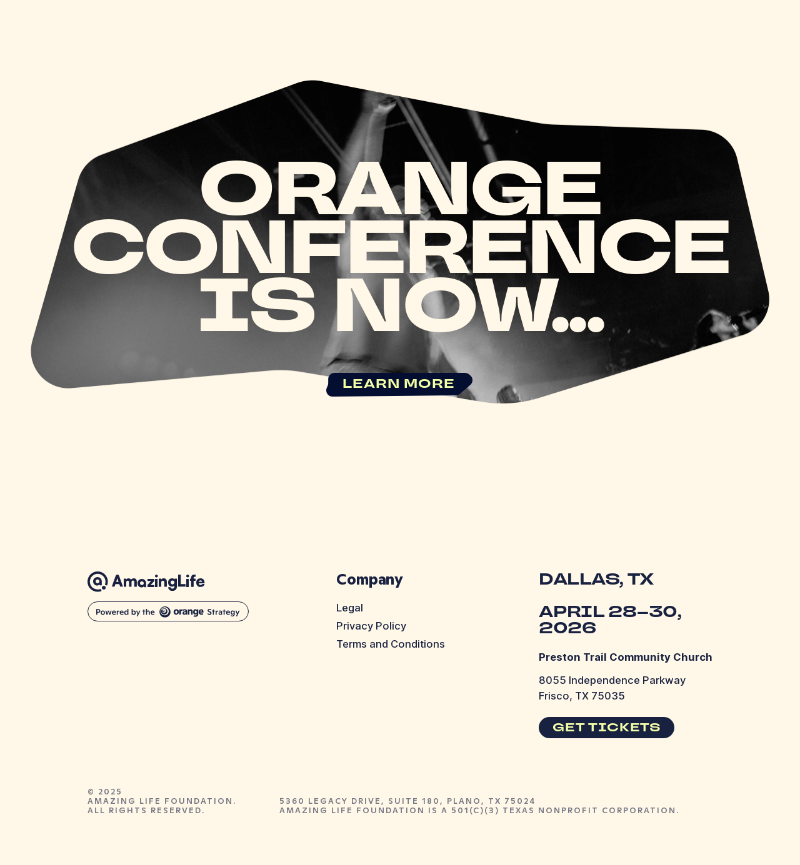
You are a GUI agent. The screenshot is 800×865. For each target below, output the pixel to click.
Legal (349, 607)
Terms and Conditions (390, 644)
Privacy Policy (371, 626)
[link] (400, 385)
